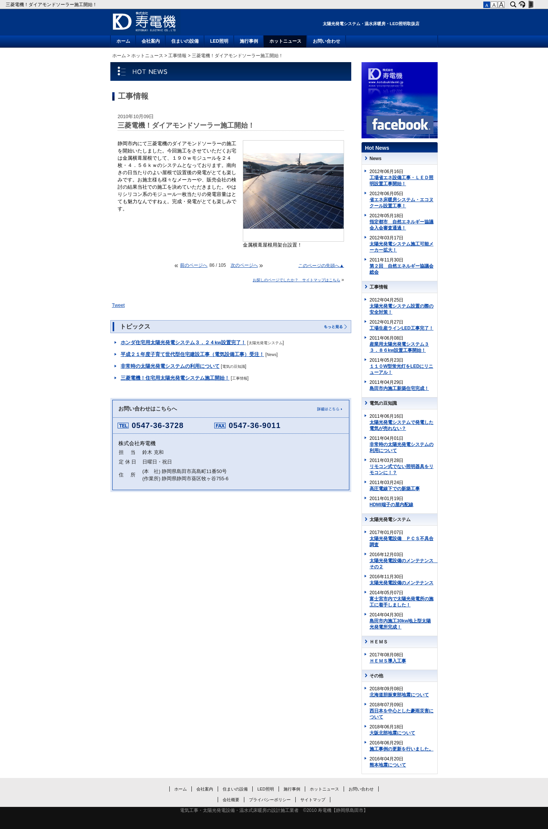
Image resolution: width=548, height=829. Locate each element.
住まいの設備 (185, 41)
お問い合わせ (326, 41)
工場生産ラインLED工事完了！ (401, 328)
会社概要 (231, 799)
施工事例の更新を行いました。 (401, 749)
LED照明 (219, 41)
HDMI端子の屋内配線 (391, 504)
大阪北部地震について (392, 733)
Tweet (118, 305)
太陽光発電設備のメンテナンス (401, 582)
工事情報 (177, 55)
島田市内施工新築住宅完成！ (399, 388)
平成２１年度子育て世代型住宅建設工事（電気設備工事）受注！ (192, 354)
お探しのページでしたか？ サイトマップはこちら (296, 280)
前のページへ (193, 265)
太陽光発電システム (266, 343)
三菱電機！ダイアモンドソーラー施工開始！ (52, 4)
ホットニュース (285, 41)
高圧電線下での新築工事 (395, 488)
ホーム (123, 41)
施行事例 (249, 41)
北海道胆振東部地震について (399, 695)
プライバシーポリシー (270, 799)
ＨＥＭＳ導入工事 (388, 661)
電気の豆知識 (233, 366)
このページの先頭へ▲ (321, 265)
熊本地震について (388, 765)
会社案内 (151, 41)
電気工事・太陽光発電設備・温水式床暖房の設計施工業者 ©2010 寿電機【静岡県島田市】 (274, 810)
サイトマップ (312, 799)
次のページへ (244, 265)
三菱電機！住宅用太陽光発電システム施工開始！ (175, 378)
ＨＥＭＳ (379, 642)
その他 (376, 675)
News (272, 355)
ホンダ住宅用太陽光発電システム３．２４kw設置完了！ (183, 342)
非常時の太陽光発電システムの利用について (170, 366)
